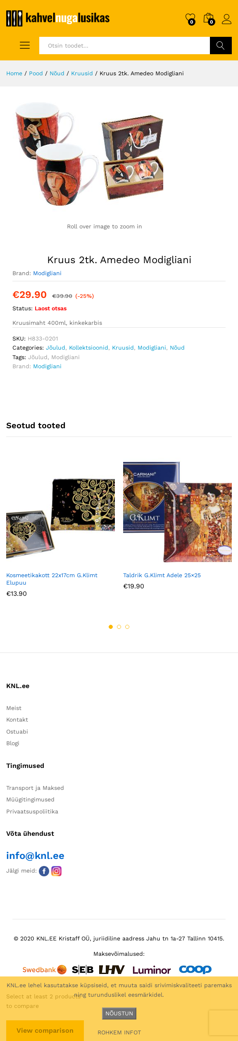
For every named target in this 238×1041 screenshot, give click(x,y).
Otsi (221, 45)
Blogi (12, 743)
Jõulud (55, 347)
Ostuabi (17, 731)
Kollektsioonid (88, 347)
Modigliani (47, 273)
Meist (13, 708)
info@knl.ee (35, 855)
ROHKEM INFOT (119, 1032)
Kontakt (17, 719)
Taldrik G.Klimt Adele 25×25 (162, 575)
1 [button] (111, 627)
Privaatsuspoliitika (32, 811)
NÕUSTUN (119, 1013)
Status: (22, 308)
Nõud (177, 347)
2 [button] (119, 627)
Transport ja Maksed (35, 787)
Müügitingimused (30, 799)
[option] (60, 533)
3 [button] (127, 627)
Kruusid (123, 347)
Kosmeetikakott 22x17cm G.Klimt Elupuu (52, 579)
